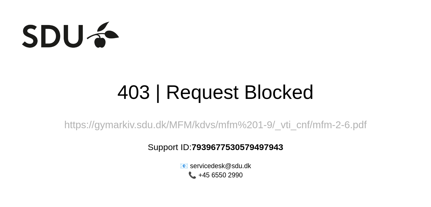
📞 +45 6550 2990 (215, 175)
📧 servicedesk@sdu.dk (215, 166)
